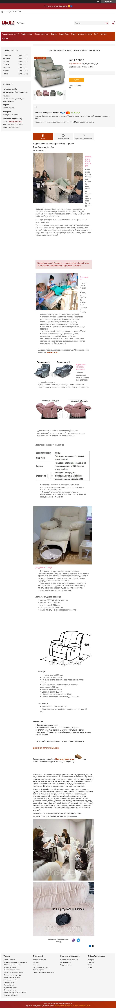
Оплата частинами (42, 34)
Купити (76, 80)
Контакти (103, 34)
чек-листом (52, 352)
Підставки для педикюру (12, 975)
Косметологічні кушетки (12, 977)
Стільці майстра (9, 982)
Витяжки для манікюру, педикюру (15, 962)
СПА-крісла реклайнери (12, 965)
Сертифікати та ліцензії (41, 967)
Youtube (90, 965)
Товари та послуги (9, 34)
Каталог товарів (9, 960)
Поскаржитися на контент (63, 1006)
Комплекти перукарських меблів (15, 992)
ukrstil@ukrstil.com (15, 122)
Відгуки (54, 34)
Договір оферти (38, 970)
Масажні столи (9, 985)
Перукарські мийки (10, 990)
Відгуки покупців (66, 965)
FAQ (96, 34)
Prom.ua (69, 1003)
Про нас (5, 38)
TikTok (90, 967)
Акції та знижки (65, 962)
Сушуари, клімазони (11, 995)
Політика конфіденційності (81, 1006)
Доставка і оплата (85, 34)
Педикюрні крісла (10, 967)
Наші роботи (64, 34)
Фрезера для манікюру (12, 970)
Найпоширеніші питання (69, 960)
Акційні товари (26, 34)
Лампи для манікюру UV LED (14, 972)
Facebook (91, 962)
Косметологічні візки (11, 980)
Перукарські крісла (10, 987)
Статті (73, 34)
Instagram (91, 960)
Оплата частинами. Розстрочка (44, 972)
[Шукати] (106, 23)
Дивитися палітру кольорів (46, 748)
